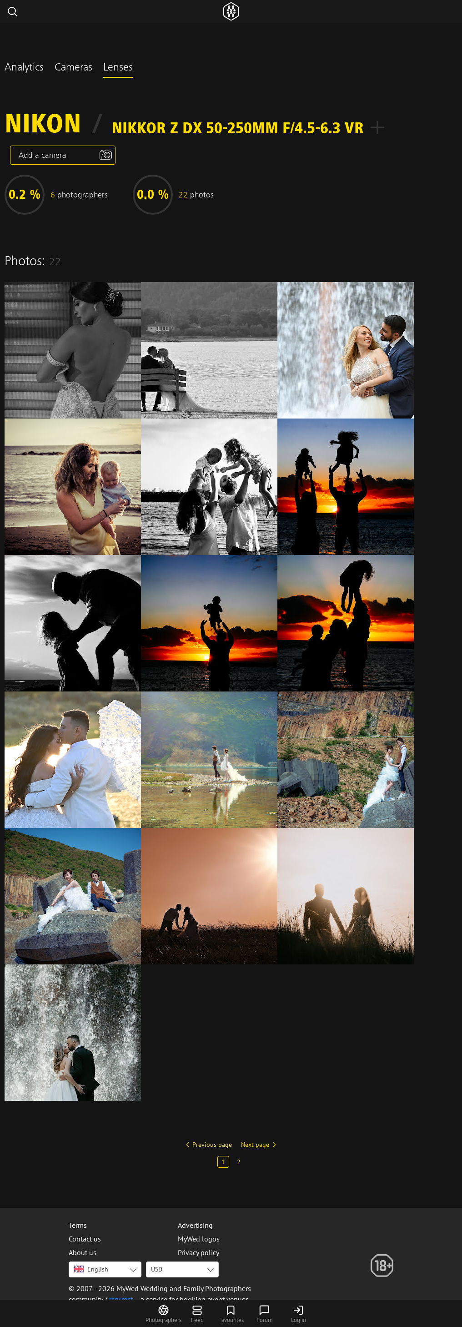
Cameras (73, 68)
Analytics (24, 68)
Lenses (118, 68)
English (91, 1269)
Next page (255, 1144)
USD (156, 1269)
